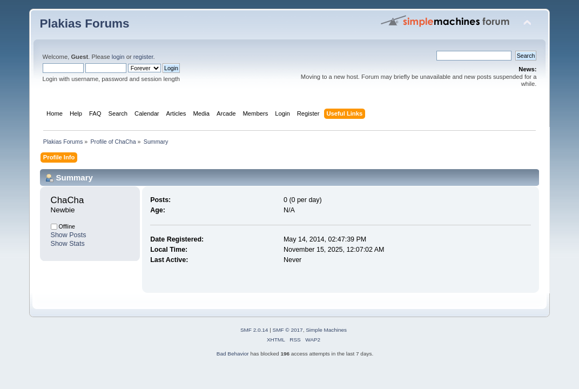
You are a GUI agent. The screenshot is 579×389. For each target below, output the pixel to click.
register (143, 56)
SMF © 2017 (288, 330)
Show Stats (68, 243)
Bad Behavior (233, 354)
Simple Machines (326, 330)
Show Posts (68, 235)
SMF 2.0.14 (254, 330)
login (118, 56)
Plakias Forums (85, 23)
